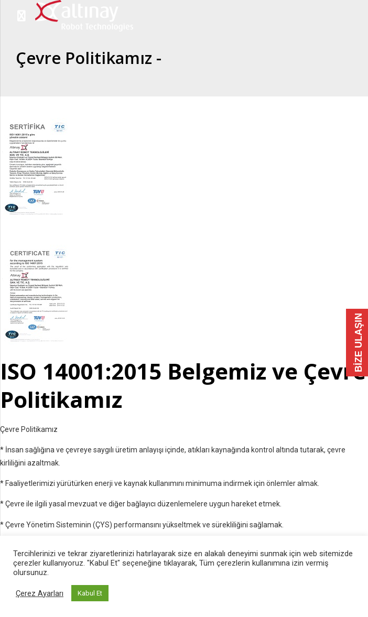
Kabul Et (90, 593)
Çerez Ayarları (39, 593)
